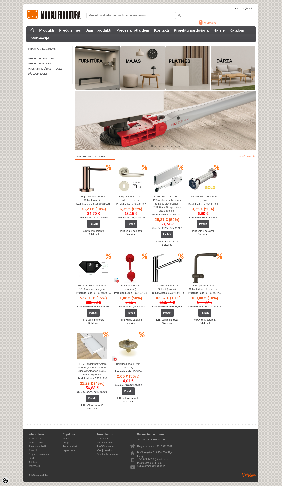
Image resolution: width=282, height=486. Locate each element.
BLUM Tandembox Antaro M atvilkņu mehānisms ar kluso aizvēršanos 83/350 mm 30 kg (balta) (92, 369)
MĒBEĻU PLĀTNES (39, 63)
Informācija (39, 38)
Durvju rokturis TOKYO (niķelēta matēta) (131, 198)
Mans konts (103, 438)
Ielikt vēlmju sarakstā (93, 231)
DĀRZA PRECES (38, 73)
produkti (207, 22)
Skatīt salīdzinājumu (107, 454)
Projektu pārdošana (191, 30)
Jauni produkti (98, 30)
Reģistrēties (248, 8)
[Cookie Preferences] (5, 480)
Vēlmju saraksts (105, 450)
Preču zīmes (70, 30)
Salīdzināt (93, 234)
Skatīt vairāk (247, 156)
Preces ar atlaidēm (132, 30)
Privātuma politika (38, 475)
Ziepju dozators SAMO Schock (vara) (92, 198)
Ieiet (237, 8)
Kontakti (161, 30)
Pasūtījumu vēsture (107, 442)
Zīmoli (66, 438)
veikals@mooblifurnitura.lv (151, 466)
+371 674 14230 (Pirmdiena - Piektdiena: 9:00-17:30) (152, 459)
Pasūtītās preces (105, 446)
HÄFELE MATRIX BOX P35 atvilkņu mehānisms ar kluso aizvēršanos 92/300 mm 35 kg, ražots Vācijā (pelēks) (167, 203)
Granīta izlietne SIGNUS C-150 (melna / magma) (92, 287)
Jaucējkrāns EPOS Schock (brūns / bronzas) (203, 287)
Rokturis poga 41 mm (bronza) (128, 365)
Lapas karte (69, 450)
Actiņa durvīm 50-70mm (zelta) (203, 198)
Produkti (46, 30)
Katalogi (237, 30)
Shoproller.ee (249, 475)
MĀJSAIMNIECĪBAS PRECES (45, 68)
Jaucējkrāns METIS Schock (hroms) (167, 287)
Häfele (219, 30)
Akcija (66, 442)
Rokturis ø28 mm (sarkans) (130, 287)
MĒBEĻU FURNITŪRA (41, 58)
